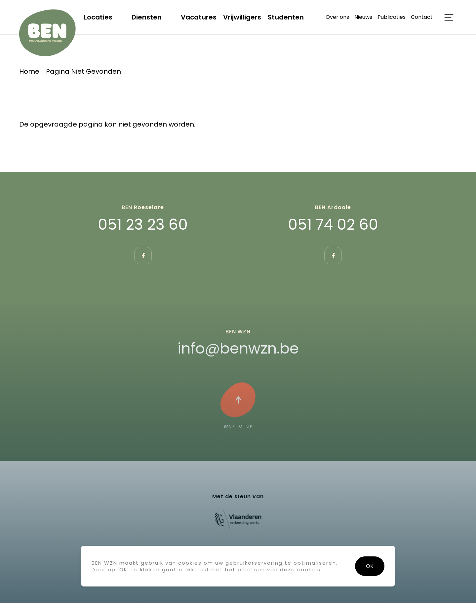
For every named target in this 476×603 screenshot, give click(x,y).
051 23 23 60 (143, 224)
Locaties (98, 17)
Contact (422, 17)
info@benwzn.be (238, 348)
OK (370, 566)
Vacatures (199, 17)
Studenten (286, 17)
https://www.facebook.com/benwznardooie (333, 255)
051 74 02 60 (333, 224)
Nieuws (363, 17)
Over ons (337, 17)
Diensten (147, 17)
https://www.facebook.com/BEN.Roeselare (143, 255)
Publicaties (391, 17)
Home (29, 71)
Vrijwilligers (242, 17)
